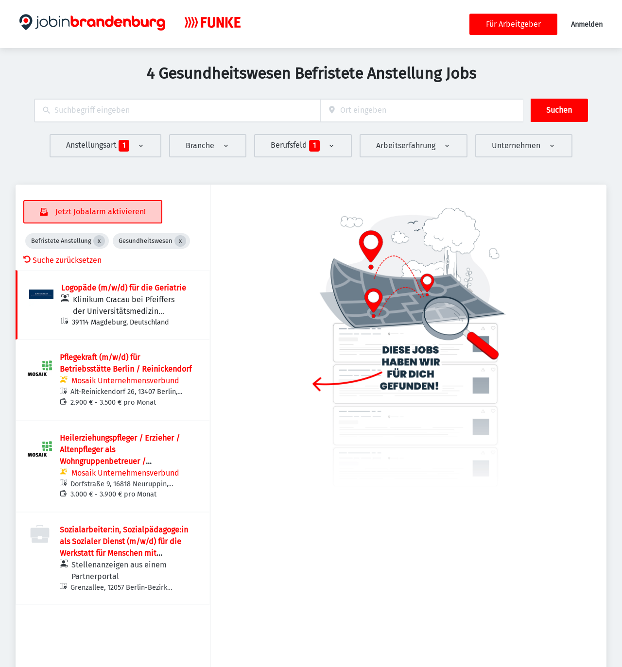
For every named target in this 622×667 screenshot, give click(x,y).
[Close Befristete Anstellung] (99, 241)
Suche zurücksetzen (62, 260)
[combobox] (177, 110)
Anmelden (587, 24)
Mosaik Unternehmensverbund (125, 380)
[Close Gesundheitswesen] (180, 241)
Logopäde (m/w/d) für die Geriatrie (123, 287)
